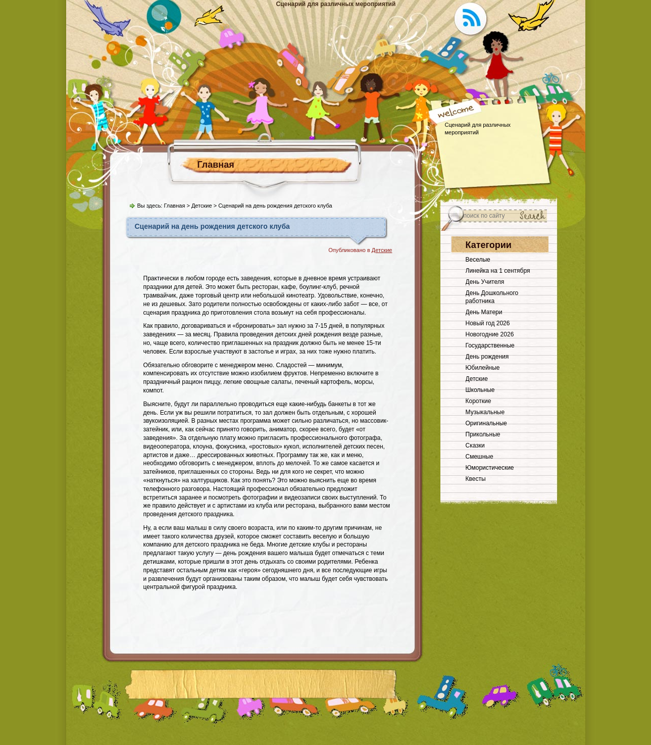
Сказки (475, 445)
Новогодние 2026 (490, 334)
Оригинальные (486, 423)
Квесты (476, 478)
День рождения (487, 356)
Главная (215, 165)
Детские (201, 206)
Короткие (478, 401)
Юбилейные (483, 367)
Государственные (490, 345)
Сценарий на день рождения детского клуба (212, 226)
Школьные (480, 389)
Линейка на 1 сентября (498, 270)
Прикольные (483, 434)
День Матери (484, 312)
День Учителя (485, 281)
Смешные (479, 456)
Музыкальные (485, 412)
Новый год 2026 (488, 323)
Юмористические (490, 467)
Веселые (478, 259)
